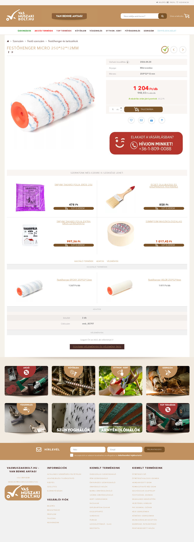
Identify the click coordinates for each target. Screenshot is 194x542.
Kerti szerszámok (99, 499)
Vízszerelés (96, 31)
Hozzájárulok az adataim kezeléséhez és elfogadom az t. (108, 455)
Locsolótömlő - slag (101, 524)
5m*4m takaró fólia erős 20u (73, 185)
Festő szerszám (35, 41)
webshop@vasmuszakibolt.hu (23, 482)
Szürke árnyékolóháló (102, 495)
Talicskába (147, 109)
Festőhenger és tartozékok (63, 41)
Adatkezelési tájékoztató (60, 478)
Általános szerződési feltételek (64, 474)
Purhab (93, 520)
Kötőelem (80, 31)
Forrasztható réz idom (144, 487)
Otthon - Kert (114, 31)
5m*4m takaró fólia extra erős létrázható (74, 222)
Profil (167, 2)
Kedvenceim (53, 522)
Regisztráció (53, 510)
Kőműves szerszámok (143, 516)
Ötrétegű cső (139, 474)
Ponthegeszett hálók (143, 528)
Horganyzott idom (142, 482)
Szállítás (52, 487)
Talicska (51, 518)
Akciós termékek (44, 31)
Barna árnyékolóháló (101, 491)
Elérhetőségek (55, 491)
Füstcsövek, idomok (142, 495)
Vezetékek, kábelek (142, 503)
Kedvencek (182, 2)
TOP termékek (63, 31)
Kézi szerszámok (140, 511)
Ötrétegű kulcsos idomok (145, 478)
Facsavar (94, 503)
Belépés (153, 2)
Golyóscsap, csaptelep (143, 491)
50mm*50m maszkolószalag (164, 221)
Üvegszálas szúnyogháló (103, 474)
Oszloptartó (96, 511)
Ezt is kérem (78, 208)
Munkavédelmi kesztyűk (144, 520)
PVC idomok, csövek (142, 507)
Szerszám (149, 31)
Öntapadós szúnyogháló (103, 482)
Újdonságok (24, 31)
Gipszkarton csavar (100, 507)
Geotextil (95, 528)
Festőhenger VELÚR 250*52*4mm (164, 279)
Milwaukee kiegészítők (144, 499)
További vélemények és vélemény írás (97, 346)
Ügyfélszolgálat (166, 31)
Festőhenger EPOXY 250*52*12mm (74, 279)
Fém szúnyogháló (99, 478)
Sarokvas (95, 516)
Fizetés (51, 482)
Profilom (51, 514)
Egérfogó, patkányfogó (144, 524)
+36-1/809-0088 (23, 478)
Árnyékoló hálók (99, 487)
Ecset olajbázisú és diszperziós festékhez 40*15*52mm (164, 187)
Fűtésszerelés (132, 31)
